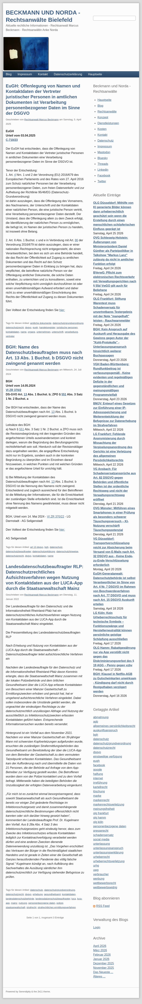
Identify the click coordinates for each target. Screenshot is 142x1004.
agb (95, 721)
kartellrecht (100, 787)
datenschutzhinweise (67, 551)
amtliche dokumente (40, 323)
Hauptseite (95, 74)
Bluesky (102, 158)
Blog (9, 74)
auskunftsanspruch (105, 730)
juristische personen (67, 327)
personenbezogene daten (41, 903)
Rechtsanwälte (107, 111)
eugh (35, 327)
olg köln (98, 821)
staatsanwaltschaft (15, 907)
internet (98, 778)
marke (97, 795)
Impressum (25, 74)
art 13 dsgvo (36, 547)
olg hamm (99, 817)
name (24, 331)
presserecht (100, 830)
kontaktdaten (12, 331)
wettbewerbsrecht (104, 883)
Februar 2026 (102, 954)
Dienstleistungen (108, 123)
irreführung (100, 782)
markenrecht (101, 800)
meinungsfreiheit (103, 808)
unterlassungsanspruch (108, 848)
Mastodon (103, 152)
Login (96, 927)
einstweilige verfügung (107, 756)
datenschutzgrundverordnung (68, 323)
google (97, 769)
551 (63, 394)
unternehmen (44, 331)
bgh (47, 547)
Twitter (101, 181)
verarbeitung (71, 331)
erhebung (38, 894)
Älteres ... (99, 976)
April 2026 (99, 945)
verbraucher (101, 874)
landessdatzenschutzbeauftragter (52, 898)
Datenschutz (105, 140)
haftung (98, 773)
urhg (96, 865)
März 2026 (100, 950)
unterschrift (57, 331)
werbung (98, 878)
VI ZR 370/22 (55, 516)
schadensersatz (103, 835)
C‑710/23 (12, 139)
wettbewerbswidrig (105, 887)
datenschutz (56, 547)
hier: (62, 310)
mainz (14, 903)
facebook (99, 765)
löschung (99, 791)
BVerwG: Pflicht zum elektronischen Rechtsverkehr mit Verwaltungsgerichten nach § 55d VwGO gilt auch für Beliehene (114, 281)
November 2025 (103, 967)
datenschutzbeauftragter (18, 551)
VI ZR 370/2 (13, 390)
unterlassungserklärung (108, 852)
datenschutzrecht (15, 327)
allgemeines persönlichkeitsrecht (114, 726)
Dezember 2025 (103, 963)
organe (31, 331)
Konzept (102, 117)
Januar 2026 (101, 959)
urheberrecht (101, 856)
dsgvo (28, 327)
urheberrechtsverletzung (109, 861)
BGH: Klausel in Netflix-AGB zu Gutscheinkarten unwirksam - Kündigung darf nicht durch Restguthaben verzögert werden (114, 682)
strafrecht (31, 907)
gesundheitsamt (52, 894)
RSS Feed (103, 905)
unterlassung (101, 843)
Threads (102, 163)
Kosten (102, 129)
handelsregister (47, 327)
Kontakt (43, 74)
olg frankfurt (100, 813)
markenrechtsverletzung (108, 804)
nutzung (23, 903)
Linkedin (102, 169)
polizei (60, 903)
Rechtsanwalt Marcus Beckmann (41, 119)
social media (101, 839)
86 (76, 240)
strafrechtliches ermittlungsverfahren (57, 907)
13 (25, 394)
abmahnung (101, 717)
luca (73, 898)
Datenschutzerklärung (68, 74)
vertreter (10, 336)
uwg (95, 869)
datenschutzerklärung (43, 551)
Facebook (103, 175)
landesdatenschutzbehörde (20, 898)
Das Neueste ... (103, 972)
